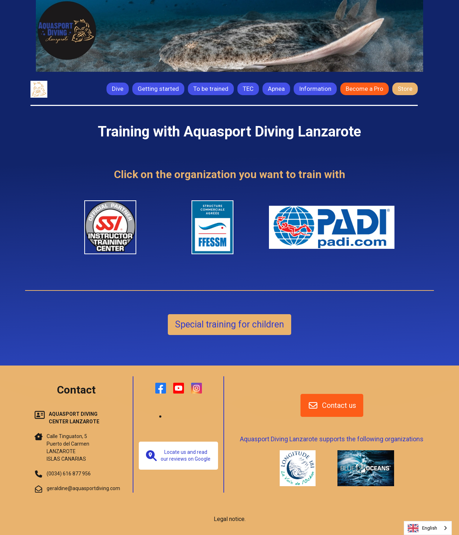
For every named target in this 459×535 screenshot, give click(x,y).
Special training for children (229, 324)
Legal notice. (230, 519)
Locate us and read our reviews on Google (178, 455)
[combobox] (428, 528)
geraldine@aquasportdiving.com (83, 488)
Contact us (332, 405)
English (422, 528)
